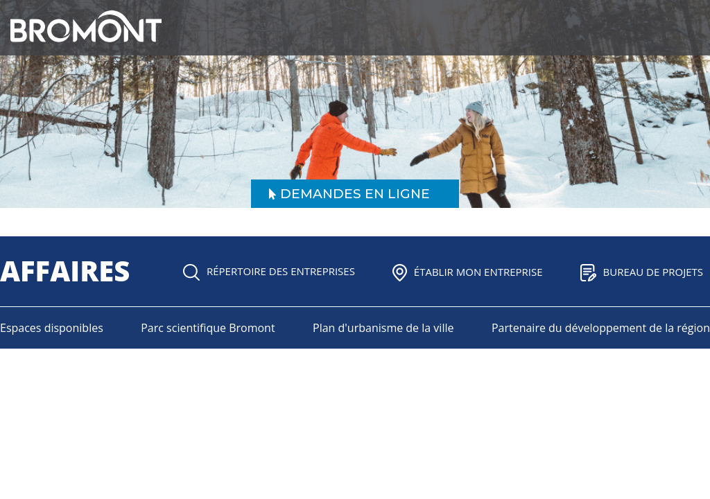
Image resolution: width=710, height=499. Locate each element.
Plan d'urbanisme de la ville (383, 327)
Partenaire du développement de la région (601, 327)
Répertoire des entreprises (269, 271)
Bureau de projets (641, 272)
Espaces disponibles (51, 327)
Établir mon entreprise (467, 272)
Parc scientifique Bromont (208, 327)
